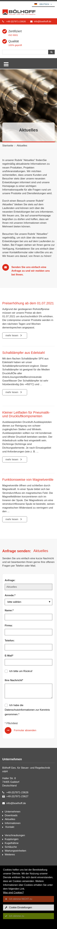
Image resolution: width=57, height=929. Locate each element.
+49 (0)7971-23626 (16, 21)
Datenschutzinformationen (20, 709)
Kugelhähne (12, 843)
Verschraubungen (15, 835)
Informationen (13, 823)
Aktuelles (22, 145)
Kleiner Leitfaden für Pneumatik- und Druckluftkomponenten (26, 414)
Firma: (9, 625)
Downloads (11, 815)
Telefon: (10, 640)
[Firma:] (28, 632)
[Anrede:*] (28, 602)
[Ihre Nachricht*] (28, 691)
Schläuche (11, 846)
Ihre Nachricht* (14, 680)
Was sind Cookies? (13, 892)
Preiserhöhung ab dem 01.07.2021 (28, 303)
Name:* (9, 610)
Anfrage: (10, 580)
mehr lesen (12, 335)
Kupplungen (12, 839)
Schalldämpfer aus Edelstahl (23, 353)
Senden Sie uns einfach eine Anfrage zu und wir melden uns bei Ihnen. (30, 271)
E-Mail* (9, 655)
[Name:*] (28, 617)
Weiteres (10, 854)
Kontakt (9, 827)
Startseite (7, 145)
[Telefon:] (28, 647)
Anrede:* (10, 595)
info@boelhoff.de (42, 21)
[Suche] (25, 52)
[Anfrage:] (28, 587)
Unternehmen (12, 811)
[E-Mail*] (28, 662)
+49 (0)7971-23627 (17, 796)
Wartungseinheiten (15, 850)
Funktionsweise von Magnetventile (27, 479)
